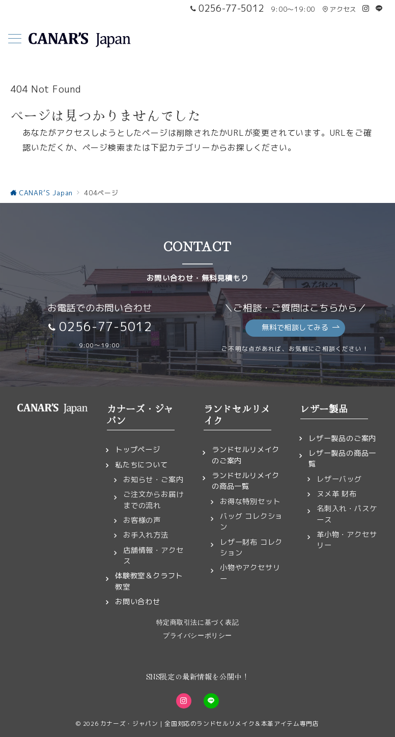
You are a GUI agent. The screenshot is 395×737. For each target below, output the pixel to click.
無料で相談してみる (301, 327)
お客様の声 (142, 520)
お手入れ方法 (145, 535)
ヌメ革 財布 (337, 494)
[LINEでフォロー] (379, 8)
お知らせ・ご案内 (153, 480)
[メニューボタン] (14, 39)
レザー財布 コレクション (251, 547)
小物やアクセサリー (250, 573)
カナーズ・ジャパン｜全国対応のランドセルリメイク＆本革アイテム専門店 (209, 723)
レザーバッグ (339, 479)
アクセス (339, 9)
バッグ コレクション (251, 521)
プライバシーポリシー (197, 635)
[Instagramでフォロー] (366, 8)
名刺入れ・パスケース (347, 514)
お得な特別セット (250, 501)
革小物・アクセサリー (347, 539)
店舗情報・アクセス (153, 555)
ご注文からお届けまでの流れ (153, 499)
